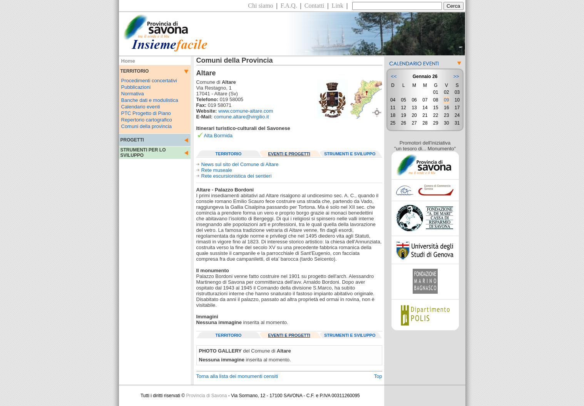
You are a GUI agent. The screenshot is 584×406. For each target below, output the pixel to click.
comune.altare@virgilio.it (241, 117)
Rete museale (216, 170)
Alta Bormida (218, 135)
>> (456, 76)
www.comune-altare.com (245, 111)
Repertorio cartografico (146, 120)
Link (337, 5)
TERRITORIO (229, 153)
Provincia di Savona (206, 395)
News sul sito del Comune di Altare (240, 164)
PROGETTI (132, 140)
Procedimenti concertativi (149, 80)
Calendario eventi (140, 107)
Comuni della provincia (146, 126)
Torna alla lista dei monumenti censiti (237, 376)
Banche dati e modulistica (149, 100)
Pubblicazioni (136, 87)
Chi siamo (260, 5)
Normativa (132, 94)
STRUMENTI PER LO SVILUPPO (143, 152)
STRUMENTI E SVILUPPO (349, 153)
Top (378, 376)
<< (394, 76)
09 (446, 100)
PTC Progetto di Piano (146, 113)
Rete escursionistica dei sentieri (236, 176)
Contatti (315, 5)
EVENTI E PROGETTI (289, 153)
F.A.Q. (289, 5)
